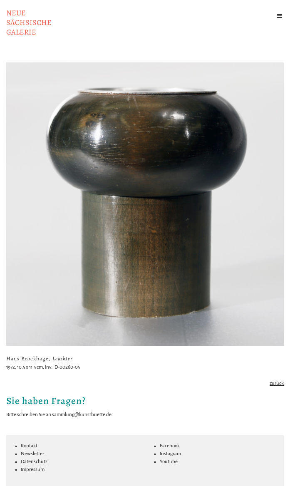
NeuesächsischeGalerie (29, 22)
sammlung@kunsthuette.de (82, 414)
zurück (277, 383)
